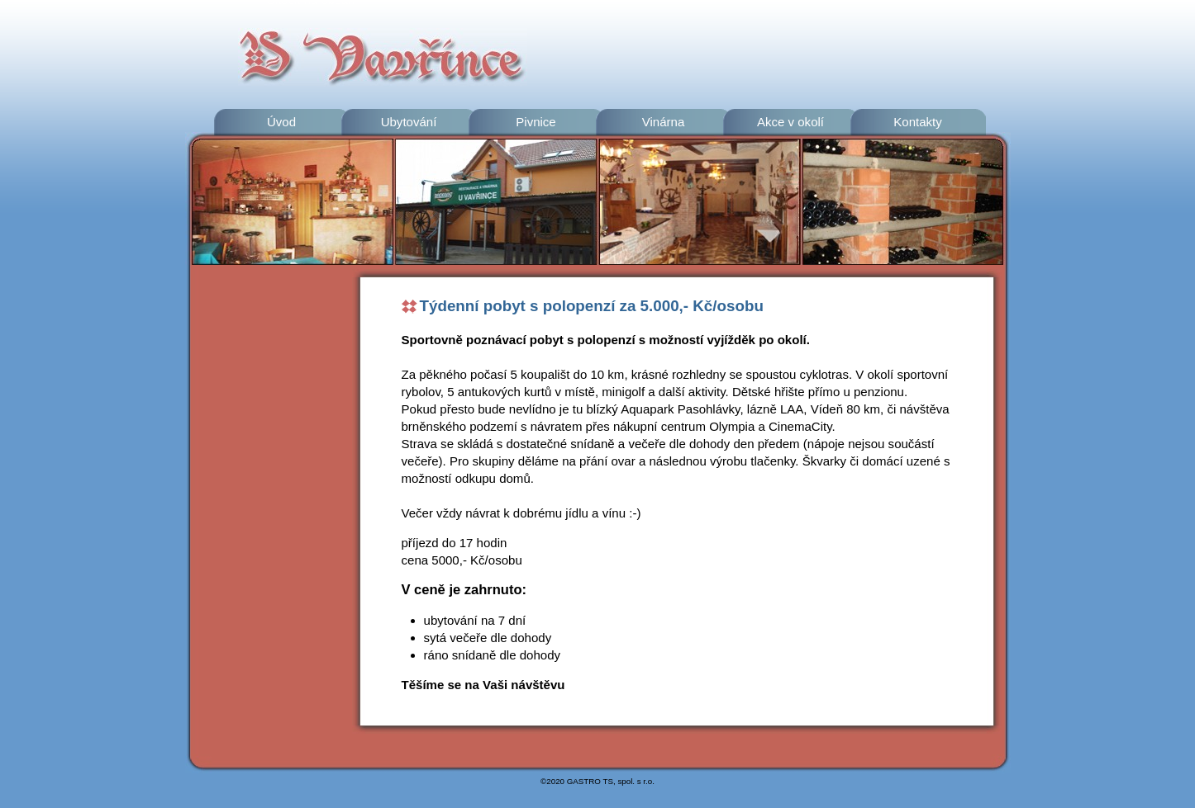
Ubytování (409, 122)
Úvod (281, 122)
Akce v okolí (790, 122)
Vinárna (663, 122)
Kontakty (917, 122)
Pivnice (535, 122)
